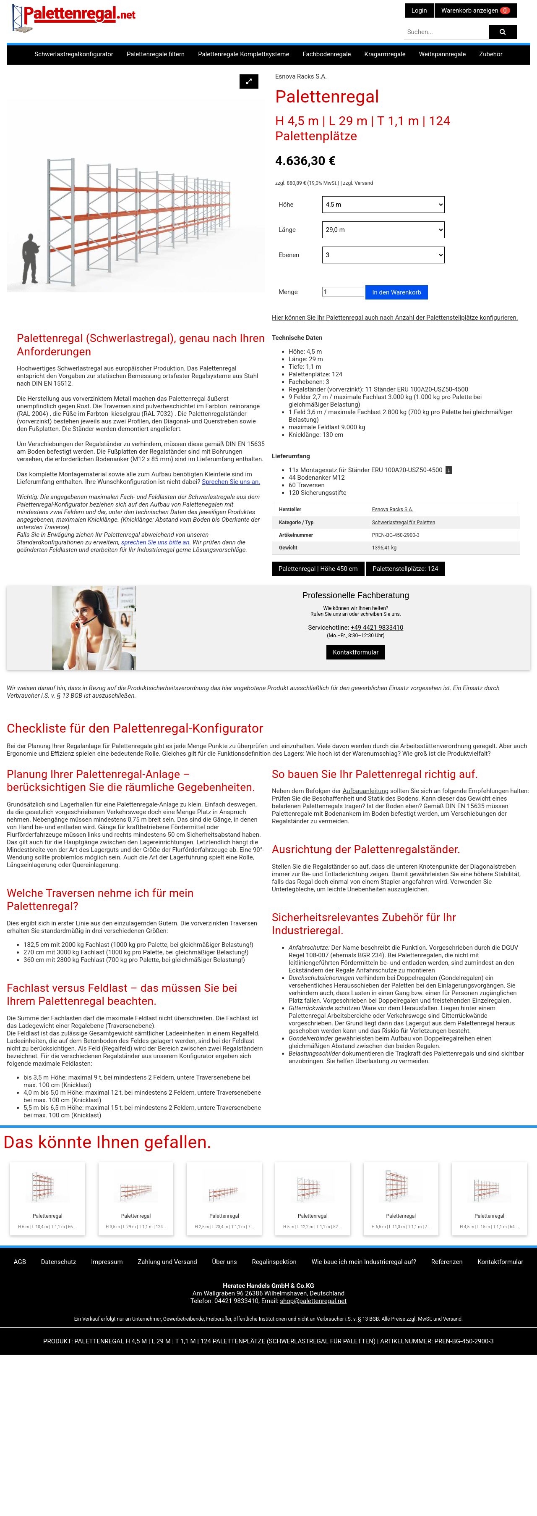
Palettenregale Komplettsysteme (243, 54)
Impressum (107, 1410)
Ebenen (289, 255)
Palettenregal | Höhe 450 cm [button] (318, 569)
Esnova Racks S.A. (392, 509)
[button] (249, 81)
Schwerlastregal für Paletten (403, 522)
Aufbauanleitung (366, 939)
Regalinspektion (274, 1410)
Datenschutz (58, 1410)
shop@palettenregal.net (313, 1449)
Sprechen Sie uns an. (231, 482)
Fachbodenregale (326, 54)
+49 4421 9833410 (377, 627)
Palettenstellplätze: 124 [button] (405, 569)
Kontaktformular (356, 652)
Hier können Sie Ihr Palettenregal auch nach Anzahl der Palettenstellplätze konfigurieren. (395, 317)
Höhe (286, 204)
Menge (288, 292)
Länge (287, 230)
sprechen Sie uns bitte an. (156, 542)
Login (419, 10)
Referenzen (447, 1410)
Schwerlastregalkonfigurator (73, 54)
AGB (20, 1410)
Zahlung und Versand (167, 1410)
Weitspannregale (442, 54)
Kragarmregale (385, 54)
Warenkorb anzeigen (475, 10)
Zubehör (490, 54)
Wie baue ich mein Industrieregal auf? (364, 1410)
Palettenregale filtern (156, 54)
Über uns (224, 1410)
